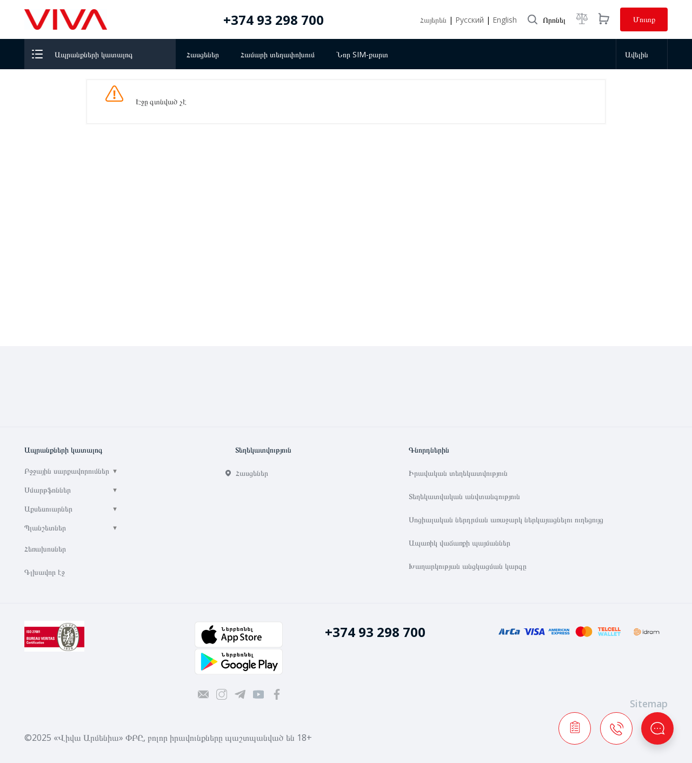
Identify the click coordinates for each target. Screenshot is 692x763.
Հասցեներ (203, 54)
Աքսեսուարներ (48, 508)
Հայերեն (434, 20)
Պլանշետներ (45, 527)
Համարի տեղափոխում (278, 54)
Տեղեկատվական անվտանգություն (464, 496)
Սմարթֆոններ (47, 490)
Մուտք (644, 19)
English (505, 20)
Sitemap (649, 703)
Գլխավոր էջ (44, 572)
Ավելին (640, 54)
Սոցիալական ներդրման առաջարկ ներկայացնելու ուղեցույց (506, 519)
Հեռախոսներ (45, 548)
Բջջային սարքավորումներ (66, 471)
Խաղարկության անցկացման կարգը (468, 566)
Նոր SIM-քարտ (362, 54)
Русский (470, 20)
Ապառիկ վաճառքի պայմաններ (459, 543)
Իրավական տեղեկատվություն (458, 473)
